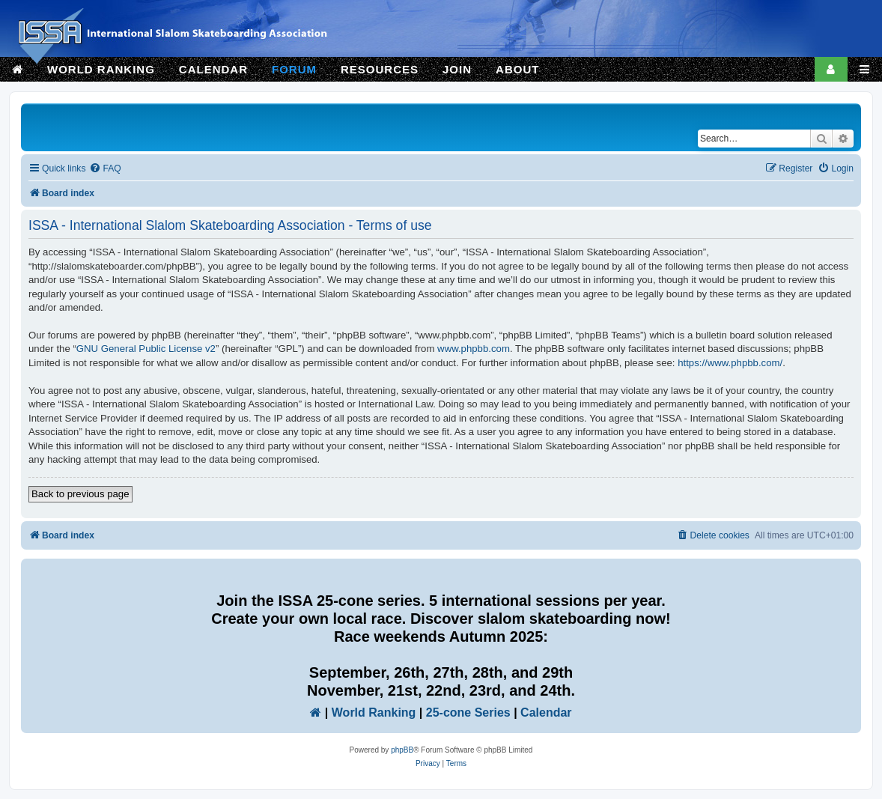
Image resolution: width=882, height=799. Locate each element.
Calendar (545, 712)
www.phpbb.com (473, 348)
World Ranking (374, 712)
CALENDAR (213, 69)
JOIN (457, 69)
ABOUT (517, 69)
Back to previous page (80, 493)
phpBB (402, 750)
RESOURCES (380, 69)
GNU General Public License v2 (146, 348)
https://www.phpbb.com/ (730, 362)
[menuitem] (105, 169)
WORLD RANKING (101, 69)
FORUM (294, 69)
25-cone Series (468, 712)
